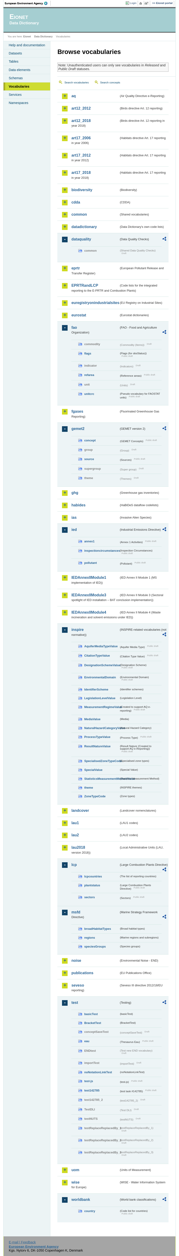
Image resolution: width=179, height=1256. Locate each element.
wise (75, 1182)
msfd (75, 912)
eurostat (78, 315)
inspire (77, 630)
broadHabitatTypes (97, 928)
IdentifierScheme (96, 689)
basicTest (91, 1014)
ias (73, 517)
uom (75, 1170)
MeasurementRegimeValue (101, 707)
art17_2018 (81, 173)
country (89, 1211)
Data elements (19, 70)
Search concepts (110, 82)
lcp (74, 865)
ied (74, 530)
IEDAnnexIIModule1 (88, 578)
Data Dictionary (43, 36)
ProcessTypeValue (97, 737)
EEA (28, 3)
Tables (13, 61)
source (89, 459)
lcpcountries (93, 876)
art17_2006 (81, 138)
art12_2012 (81, 108)
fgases (77, 411)
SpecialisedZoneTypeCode (101, 761)
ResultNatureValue (97, 746)
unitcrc (89, 394)
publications (82, 973)
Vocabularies (19, 86)
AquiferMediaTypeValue (100, 646)
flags (87, 353)
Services (15, 95)
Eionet (27, 36)
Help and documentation (27, 45)
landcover (80, 810)
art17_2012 (81, 155)
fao (74, 327)
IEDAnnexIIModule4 (88, 612)
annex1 (89, 541)
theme (88, 787)
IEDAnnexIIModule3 (88, 595)
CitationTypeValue (97, 655)
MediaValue (92, 719)
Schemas (16, 78)
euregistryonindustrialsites (95, 303)
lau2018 (78, 847)
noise (76, 961)
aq (73, 96)
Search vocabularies (76, 82)
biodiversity (81, 190)
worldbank (80, 1200)
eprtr (75, 268)
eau (86, 1041)
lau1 (75, 823)
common (79, 214)
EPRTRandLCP (84, 285)
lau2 (75, 835)
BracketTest (92, 1023)
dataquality (81, 239)
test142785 (91, 1090)
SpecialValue (93, 770)
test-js (88, 1081)
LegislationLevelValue (99, 698)
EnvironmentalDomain (100, 677)
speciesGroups (95, 946)
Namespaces (18, 103)
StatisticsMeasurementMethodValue (101, 778)
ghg (74, 493)
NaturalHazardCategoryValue (101, 728)
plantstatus (92, 885)
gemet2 (77, 429)
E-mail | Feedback (22, 1242)
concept (90, 440)
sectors (89, 897)
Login (133, 3)
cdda (75, 202)
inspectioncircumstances (101, 550)
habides (78, 505)
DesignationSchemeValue (101, 665)
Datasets (15, 53)
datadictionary (84, 227)
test (74, 1003)
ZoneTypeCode (94, 796)
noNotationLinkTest (98, 1072)
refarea (89, 375)
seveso (77, 985)
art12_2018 (81, 121)
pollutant (90, 563)
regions (89, 937)
